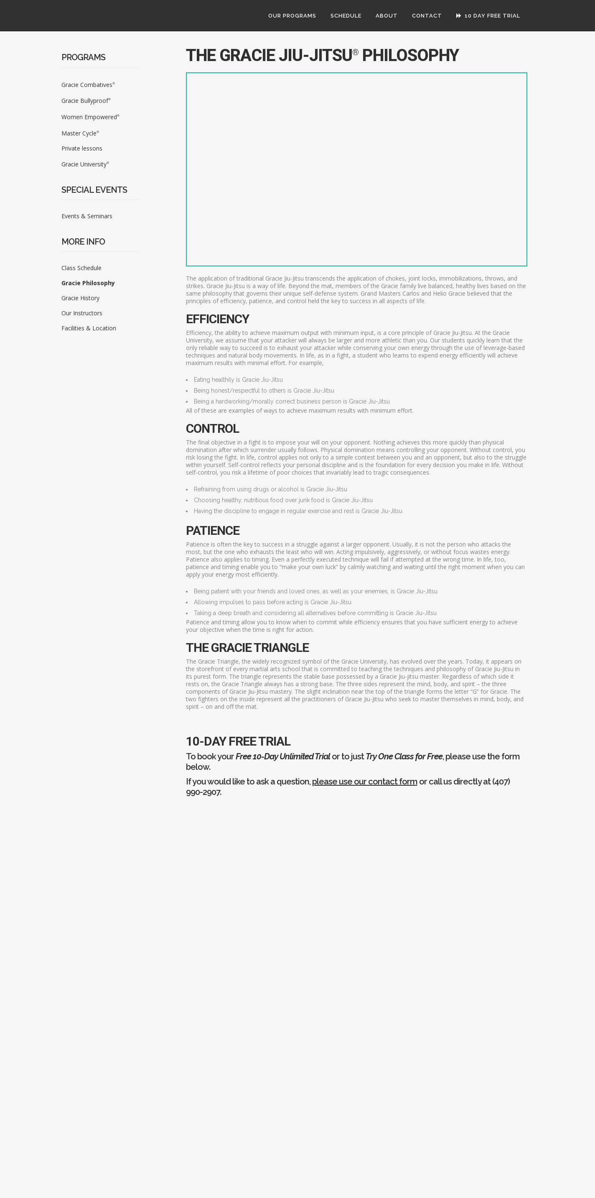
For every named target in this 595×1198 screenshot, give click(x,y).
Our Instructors (81, 313)
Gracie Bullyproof (86, 101)
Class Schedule (81, 268)
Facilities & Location (88, 328)
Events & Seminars (86, 216)
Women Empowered (90, 117)
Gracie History (80, 298)
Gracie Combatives (88, 85)
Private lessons (81, 148)
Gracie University (85, 164)
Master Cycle (80, 133)
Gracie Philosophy (88, 283)
